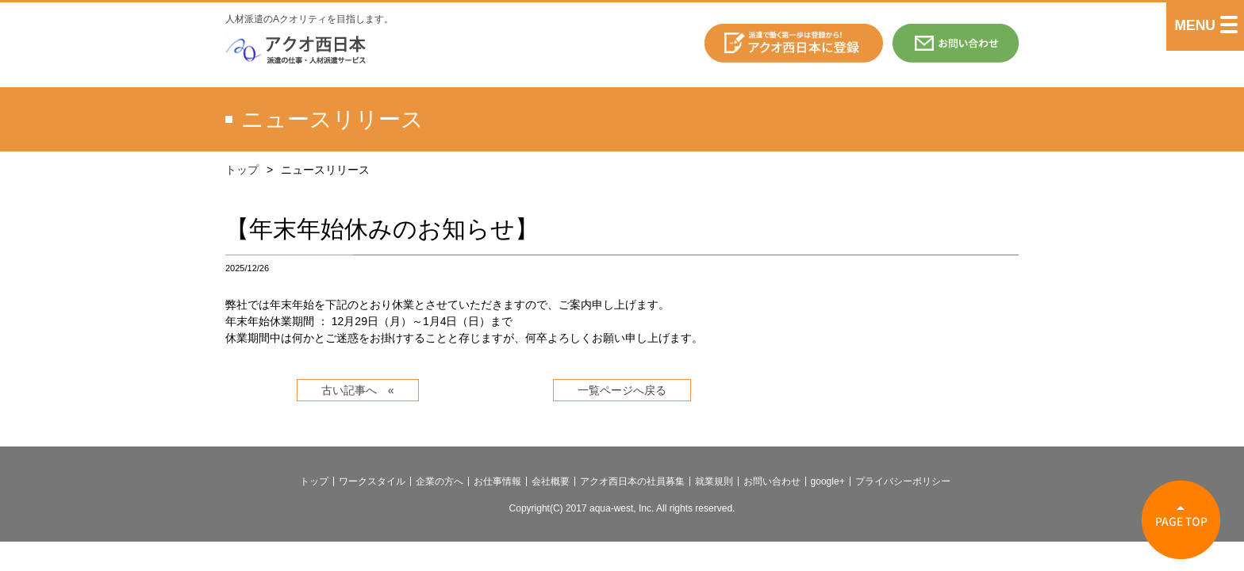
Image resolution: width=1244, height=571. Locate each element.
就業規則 (714, 481)
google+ (828, 481)
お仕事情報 (497, 481)
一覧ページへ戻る (622, 390)
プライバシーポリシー (902, 481)
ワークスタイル (372, 481)
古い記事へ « (357, 390)
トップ (242, 169)
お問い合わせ (772, 481)
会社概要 (551, 481)
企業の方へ (439, 481)
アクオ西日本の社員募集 (632, 481)
